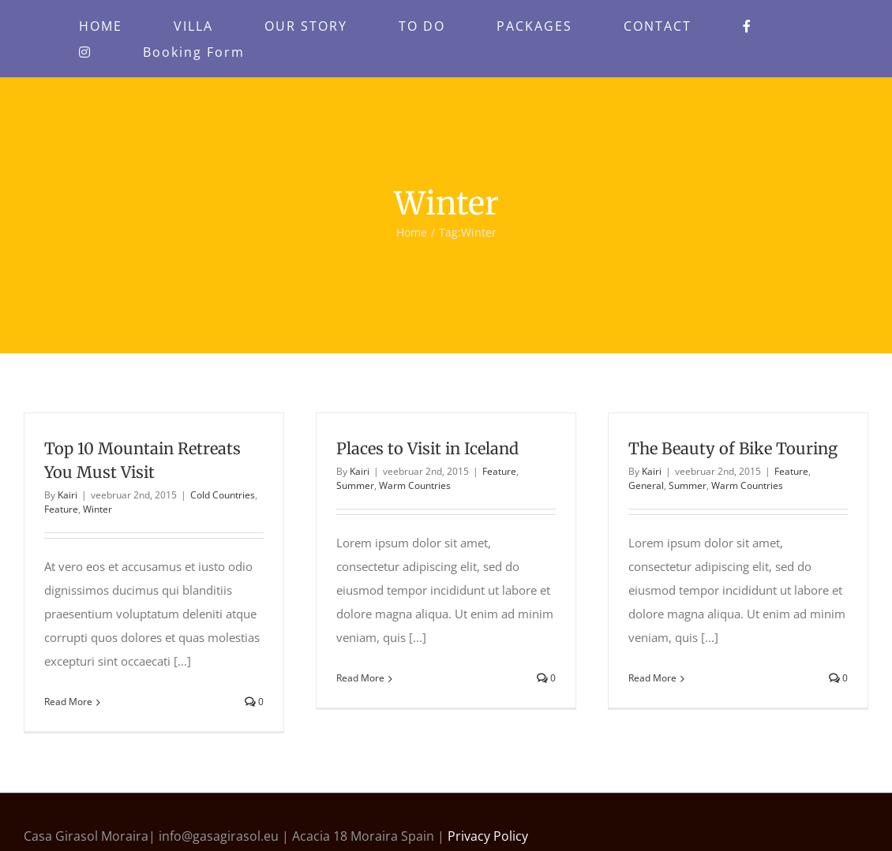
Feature (61, 509)
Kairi (67, 495)
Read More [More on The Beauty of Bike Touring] (652, 678)
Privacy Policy (488, 836)
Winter (97, 509)
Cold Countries (222, 495)
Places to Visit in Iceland (427, 448)
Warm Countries (415, 485)
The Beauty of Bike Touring (733, 448)
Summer (355, 485)
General (646, 485)
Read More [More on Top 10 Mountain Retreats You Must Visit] (68, 701)
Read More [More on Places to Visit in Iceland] (360, 678)
